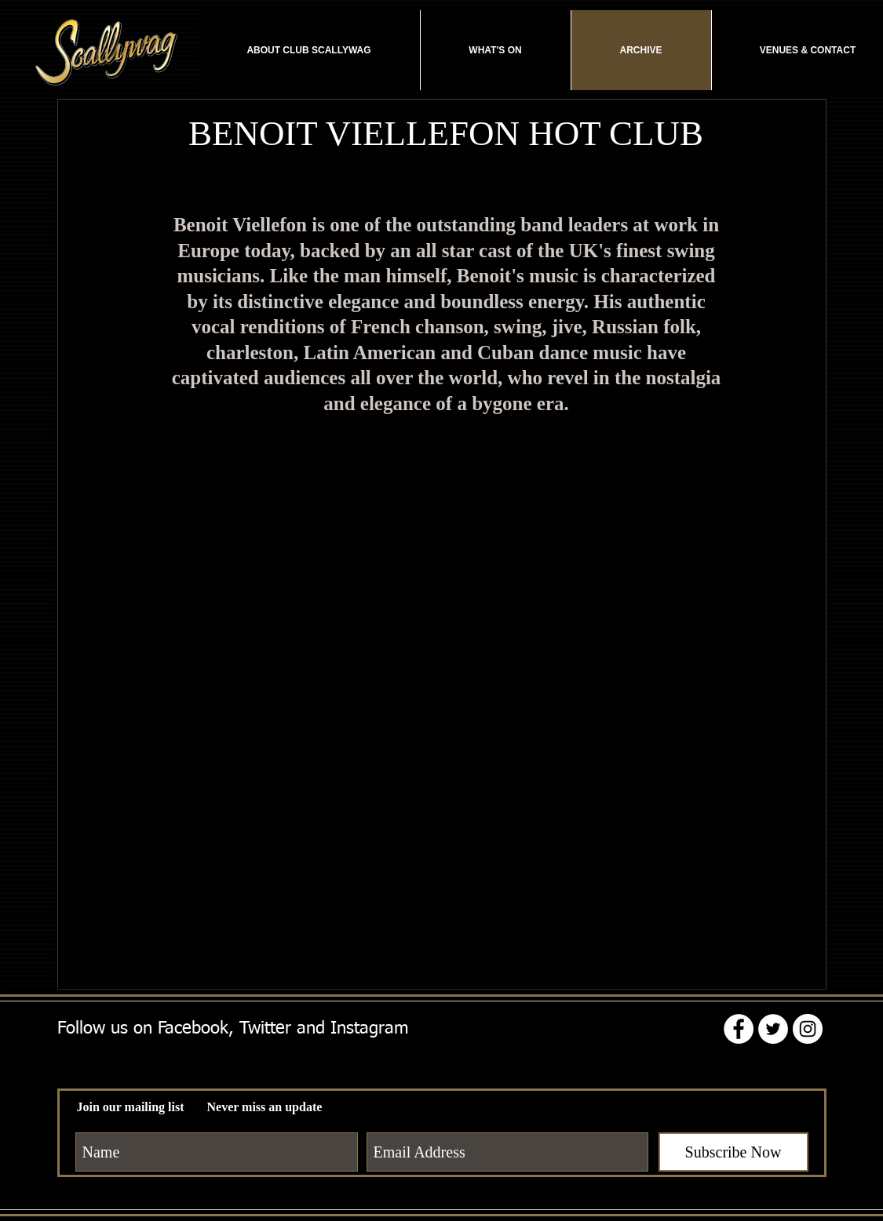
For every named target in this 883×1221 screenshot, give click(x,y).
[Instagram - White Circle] (808, 1029)
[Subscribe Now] (733, 1152)
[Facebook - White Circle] (738, 1029)
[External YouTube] (446, 607)
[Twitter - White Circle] (773, 1029)
